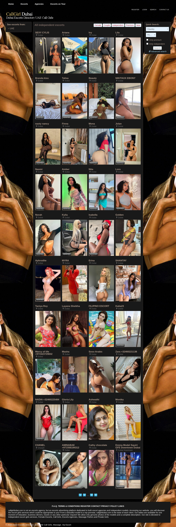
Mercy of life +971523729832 (43, 353)
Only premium (154, 40)
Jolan (119, 124)
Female (98, 25)
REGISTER (85, 506)
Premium (130, 25)
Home (11, 4)
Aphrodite (40, 260)
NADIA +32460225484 (47, 399)
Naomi (38, 169)
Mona (92, 124)
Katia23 (120, 306)
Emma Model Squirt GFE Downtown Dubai (128, 446)
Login (144, 9)
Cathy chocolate (98, 445)
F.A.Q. (54, 506)
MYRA (65, 260)
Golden (120, 215)
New (138, 25)
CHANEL (40, 445)
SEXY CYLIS (42, 32)
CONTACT (96, 506)
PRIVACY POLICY (109, 506)
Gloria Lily (68, 399)
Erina (92, 260)
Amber (66, 169)
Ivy (90, 32)
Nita (91, 169)
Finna (65, 124)
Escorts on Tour (57, 4)
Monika (120, 399)
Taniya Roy (41, 306)
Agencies (39, 4)
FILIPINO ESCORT (99, 306)
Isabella (93, 215)
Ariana (65, 32)
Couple (107, 25)
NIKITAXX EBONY (126, 78)
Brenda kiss (42, 78)
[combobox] (157, 29)
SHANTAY (121, 260)
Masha (65, 352)
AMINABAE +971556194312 (70, 446)
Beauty (93, 78)
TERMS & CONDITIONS (69, 506)
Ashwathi (94, 399)
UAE (12, 28)
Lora (118, 169)
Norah (38, 215)
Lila (118, 32)
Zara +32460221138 (126, 352)
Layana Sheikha (71, 306)
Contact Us (164, 9)
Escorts (24, 4)
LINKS (121, 506)
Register (135, 9)
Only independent (155, 44)
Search (153, 9)
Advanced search (157, 51)
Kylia (65, 215)
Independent (117, 25)
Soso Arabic (95, 352)
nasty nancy (42, 124)
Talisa (65, 78)
